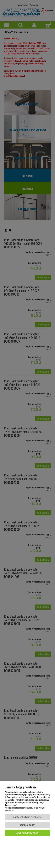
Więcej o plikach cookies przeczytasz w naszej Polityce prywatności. (25, 809)
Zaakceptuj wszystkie (27, 832)
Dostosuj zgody (27, 825)
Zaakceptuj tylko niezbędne (27, 817)
